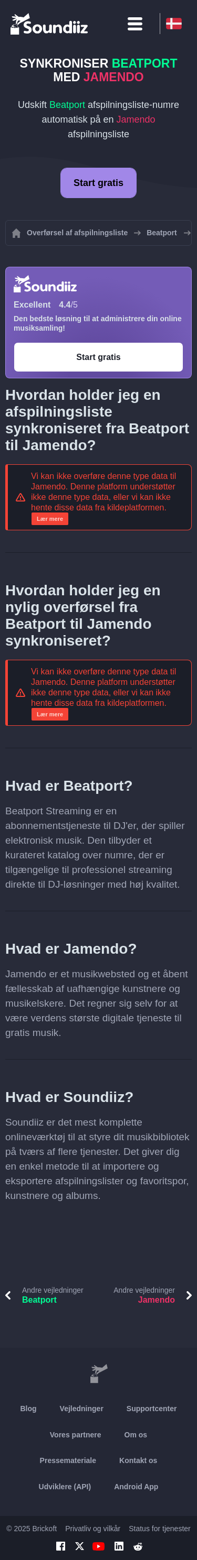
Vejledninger (81, 1408)
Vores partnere (75, 1435)
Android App (136, 1486)
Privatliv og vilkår (92, 1528)
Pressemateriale (68, 1460)
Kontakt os (138, 1460)
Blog (28, 1408)
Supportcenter (152, 1408)
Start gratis (98, 183)
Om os (136, 1435)
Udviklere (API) (65, 1486)
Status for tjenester (160, 1528)
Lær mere (50, 519)
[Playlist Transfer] (50, 23)
